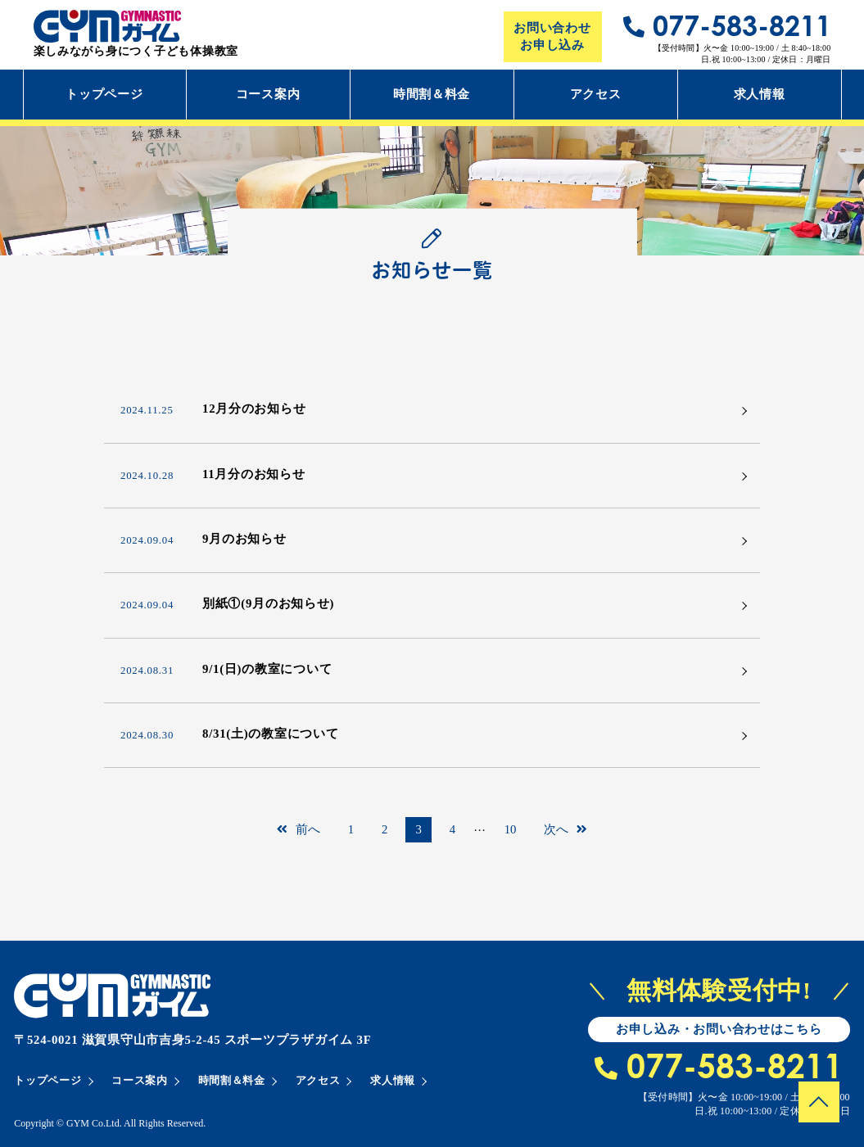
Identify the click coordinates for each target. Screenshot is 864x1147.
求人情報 (759, 94)
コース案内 (268, 94)
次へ (565, 829)
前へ (298, 829)
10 (510, 829)
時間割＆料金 (431, 94)
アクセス (596, 94)
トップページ (104, 94)
